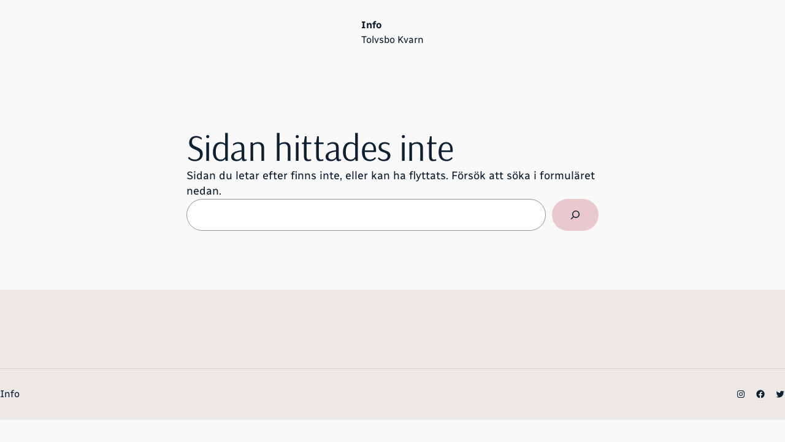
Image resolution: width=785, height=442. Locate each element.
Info (371, 25)
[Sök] (575, 215)
